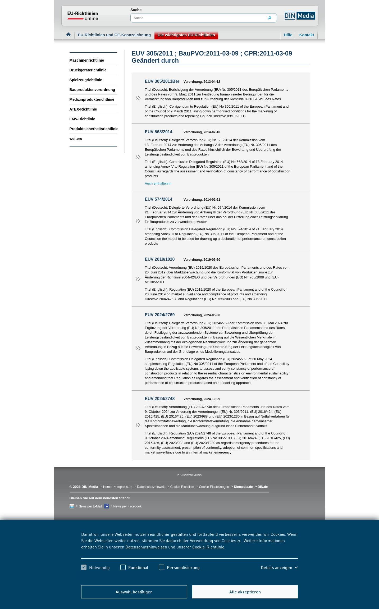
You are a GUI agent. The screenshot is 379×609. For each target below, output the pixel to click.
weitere (76, 138)
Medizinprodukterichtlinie (92, 99)
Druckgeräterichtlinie (88, 70)
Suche (135, 10)
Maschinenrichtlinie (87, 60)
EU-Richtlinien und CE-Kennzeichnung (114, 35)
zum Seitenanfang (189, 475)
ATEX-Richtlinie (83, 109)
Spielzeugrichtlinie (86, 80)
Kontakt (306, 35)
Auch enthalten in (158, 183)
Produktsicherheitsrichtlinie (93, 129)
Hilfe (288, 35)
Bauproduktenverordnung (92, 90)
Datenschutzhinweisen (146, 547)
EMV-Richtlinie (82, 119)
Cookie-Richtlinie (208, 547)
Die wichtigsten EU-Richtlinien (186, 35)
